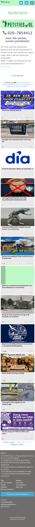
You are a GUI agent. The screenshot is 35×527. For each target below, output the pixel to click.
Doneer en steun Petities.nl (17, 494)
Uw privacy (19, 483)
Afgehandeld (6, 84)
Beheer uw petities (7, 489)
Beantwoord (17, 84)
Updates (18, 480)
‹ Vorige (11, 442)
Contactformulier (6, 502)
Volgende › (14, 444)
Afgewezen (10, 86)
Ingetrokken (27, 84)
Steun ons (19, 487)
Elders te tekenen (22, 86)
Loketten (4, 487)
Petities (3, 485)
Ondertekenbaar (23, 83)
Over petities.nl (21, 485)
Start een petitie (6, 483)
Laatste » (21, 444)
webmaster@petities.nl (8, 504)
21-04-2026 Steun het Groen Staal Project (15, 460)
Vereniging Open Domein (17, 519)
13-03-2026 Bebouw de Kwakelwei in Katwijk (16, 471)
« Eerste (5, 442)
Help (2, 480)
